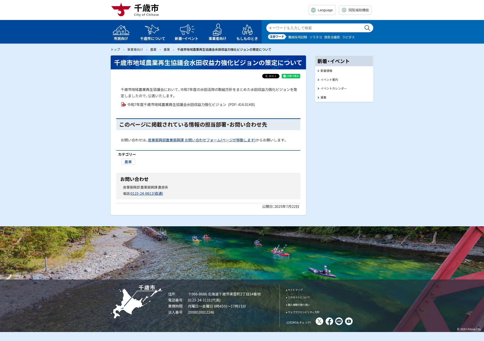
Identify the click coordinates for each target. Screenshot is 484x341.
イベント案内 (331, 80)
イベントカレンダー (336, 90)
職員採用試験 (297, 37)
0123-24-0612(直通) (145, 193)
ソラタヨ (315, 37)
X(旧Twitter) (332, 321)
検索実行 (367, 27)
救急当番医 (332, 37)
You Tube (361, 321)
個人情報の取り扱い (303, 303)
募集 (324, 99)
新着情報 (327, 70)
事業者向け (135, 49)
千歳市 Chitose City (137, 9)
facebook (341, 321)
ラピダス (348, 37)
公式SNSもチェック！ (305, 321)
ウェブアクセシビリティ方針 (310, 311)
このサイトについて (303, 296)
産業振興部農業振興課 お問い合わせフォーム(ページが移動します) (202, 140)
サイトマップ (298, 289)
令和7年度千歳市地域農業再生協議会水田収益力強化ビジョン (191, 104)
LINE (351, 321)
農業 (153, 49)
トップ (115, 49)
